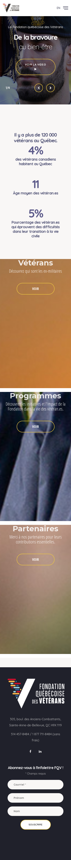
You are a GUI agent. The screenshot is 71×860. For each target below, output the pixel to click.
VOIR (35, 288)
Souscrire (35, 824)
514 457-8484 (20, 734)
